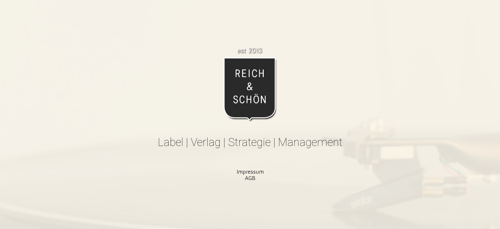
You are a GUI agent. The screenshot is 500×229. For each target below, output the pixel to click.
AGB (250, 178)
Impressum (250, 172)
